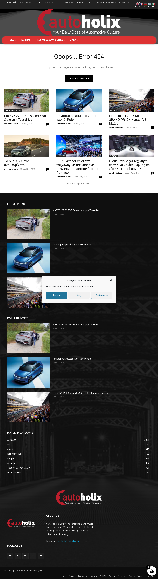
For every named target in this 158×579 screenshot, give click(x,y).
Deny (79, 295)
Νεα (58, 110)
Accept (56, 295)
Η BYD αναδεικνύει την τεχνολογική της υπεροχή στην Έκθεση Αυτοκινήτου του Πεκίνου (78, 166)
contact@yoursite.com (69, 540)
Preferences (102, 295)
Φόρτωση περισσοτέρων (79, 183)
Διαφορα (61, 156)
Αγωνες (113, 110)
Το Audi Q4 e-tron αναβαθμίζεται (16, 163)
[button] (110, 280)
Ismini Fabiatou (11, 124)
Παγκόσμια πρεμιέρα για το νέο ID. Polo (72, 244)
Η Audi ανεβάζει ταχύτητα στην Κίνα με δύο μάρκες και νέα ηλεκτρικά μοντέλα (130, 164)
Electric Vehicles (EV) (13, 110)
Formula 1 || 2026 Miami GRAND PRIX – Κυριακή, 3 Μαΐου (128, 119)
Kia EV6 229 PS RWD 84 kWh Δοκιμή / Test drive (25, 117)
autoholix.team (63, 124)
